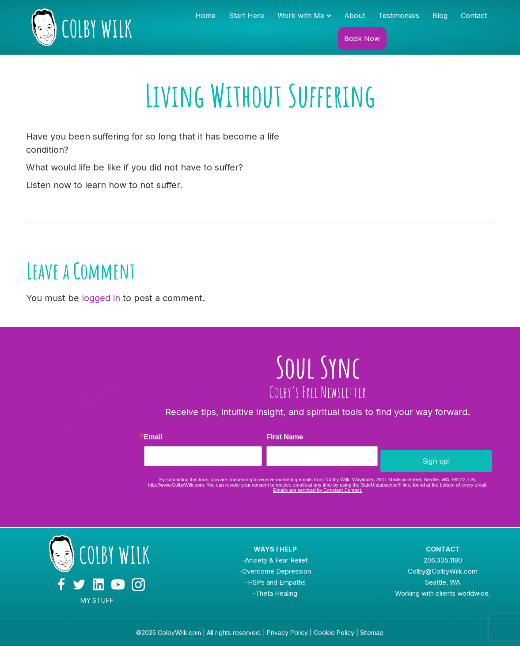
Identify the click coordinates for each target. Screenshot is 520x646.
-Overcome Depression (275, 571)
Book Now (362, 38)
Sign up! (436, 461)
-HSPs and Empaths (275, 582)
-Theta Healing (275, 593)
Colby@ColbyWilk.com (443, 571)
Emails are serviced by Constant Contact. (317, 490)
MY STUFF (97, 600)
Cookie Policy (334, 632)
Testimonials (398, 15)
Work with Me (300, 15)
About (354, 15)
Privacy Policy (287, 632)
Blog (440, 15)
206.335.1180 (443, 560)
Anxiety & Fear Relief (276, 560)
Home (205, 15)
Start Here (246, 15)
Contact (474, 15)
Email (153, 437)
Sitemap (371, 632)
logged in (101, 298)
